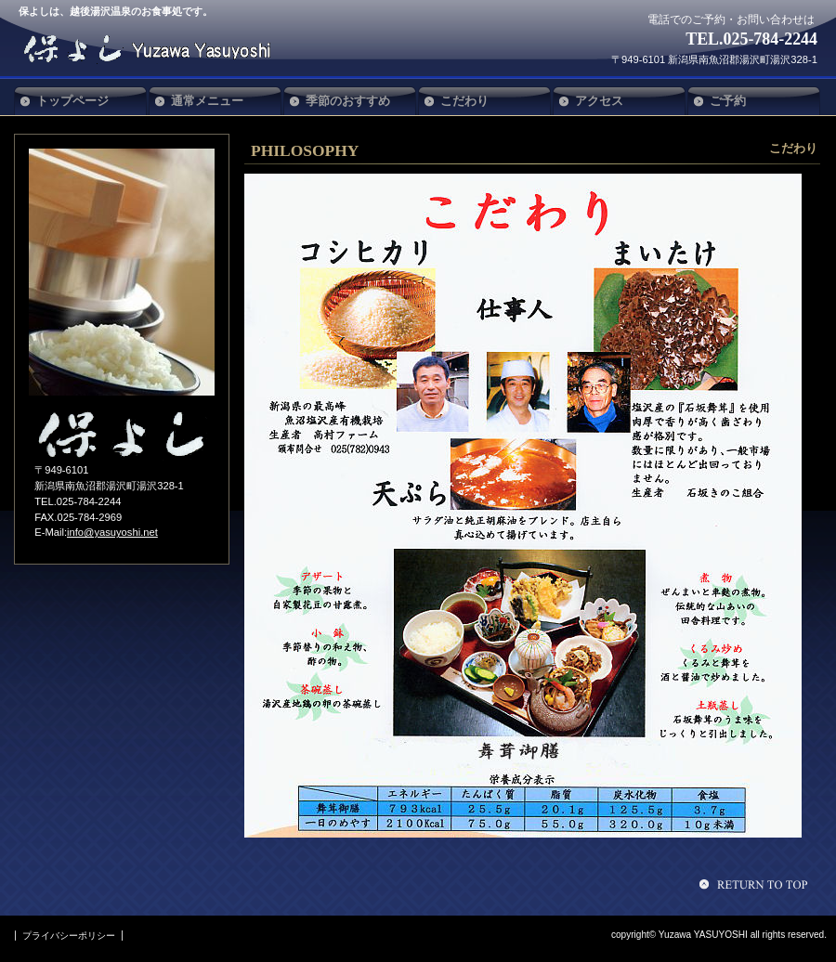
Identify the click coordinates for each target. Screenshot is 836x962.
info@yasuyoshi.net (112, 532)
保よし (156, 48)
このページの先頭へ (756, 884)
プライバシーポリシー (68, 935)
